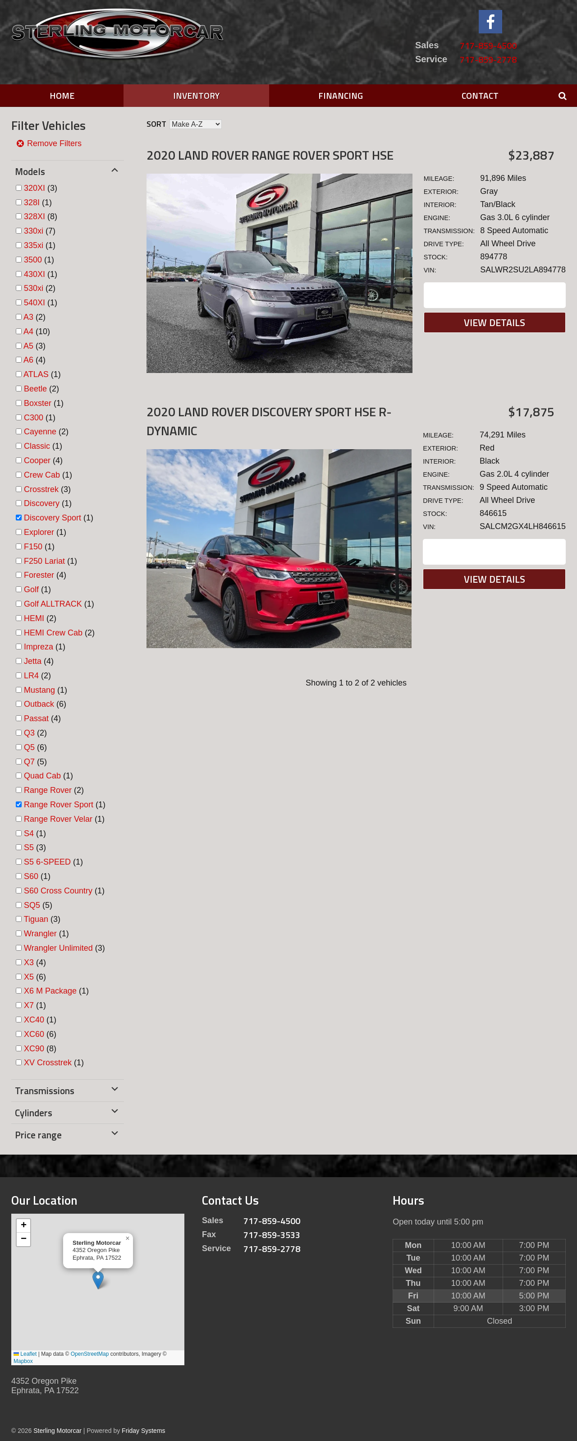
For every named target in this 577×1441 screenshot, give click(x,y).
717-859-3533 (271, 1235)
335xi (33, 245)
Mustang (39, 690)
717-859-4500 (488, 45)
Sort (156, 124)
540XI (34, 302)
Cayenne (40, 431)
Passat (36, 718)
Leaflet (25, 1354)
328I (32, 202)
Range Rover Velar (58, 819)
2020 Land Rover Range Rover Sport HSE (270, 155)
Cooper (37, 460)
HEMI (34, 618)
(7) (39, 230)
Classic (37, 446)
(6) (45, 704)
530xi (33, 288)
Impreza (38, 646)
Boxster (37, 403)
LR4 (31, 675)
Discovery (42, 503)
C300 (33, 417)
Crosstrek (41, 489)
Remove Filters (49, 143)
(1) (38, 202)
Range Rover (48, 790)
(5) (35, 761)
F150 (33, 546)
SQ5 (32, 905)
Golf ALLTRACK (53, 603)
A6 (28, 359)
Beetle (35, 388)
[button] (98, 1280)
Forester (39, 575)
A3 (28, 317)
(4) (34, 359)
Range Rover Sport (58, 804)
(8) (40, 216)
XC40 (34, 1019)
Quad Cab (42, 775)
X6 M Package (50, 990)
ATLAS (36, 374)
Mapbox (23, 1361)
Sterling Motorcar (57, 1430)
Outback (39, 704)
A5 (28, 345)
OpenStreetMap (90, 1354)
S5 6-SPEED (47, 861)
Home (62, 95)
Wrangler (40, 933)
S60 (31, 876)
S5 (29, 847)
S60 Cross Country (58, 890)
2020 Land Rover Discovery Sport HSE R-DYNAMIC (269, 421)
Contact (480, 95)
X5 (29, 976)
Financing (340, 95)
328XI (34, 216)
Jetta (32, 661)
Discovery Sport (52, 517)
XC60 (34, 1034)
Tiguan (36, 919)
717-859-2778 (488, 59)
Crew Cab (42, 474)
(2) (39, 288)
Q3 (29, 732)
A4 (28, 331)
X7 (29, 1005)
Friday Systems (143, 1430)
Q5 (29, 747)
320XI (34, 188)
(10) (36, 331)
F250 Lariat (44, 561)
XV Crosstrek (48, 1062)
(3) (40, 188)
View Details (494, 322)
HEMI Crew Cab (53, 632)
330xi (33, 230)
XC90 (34, 1048)
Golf (31, 589)
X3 (29, 962)
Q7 (29, 761)
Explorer (39, 532)
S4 (29, 833)
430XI (34, 274)
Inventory (196, 95)
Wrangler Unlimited (58, 948)
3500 (33, 259)
